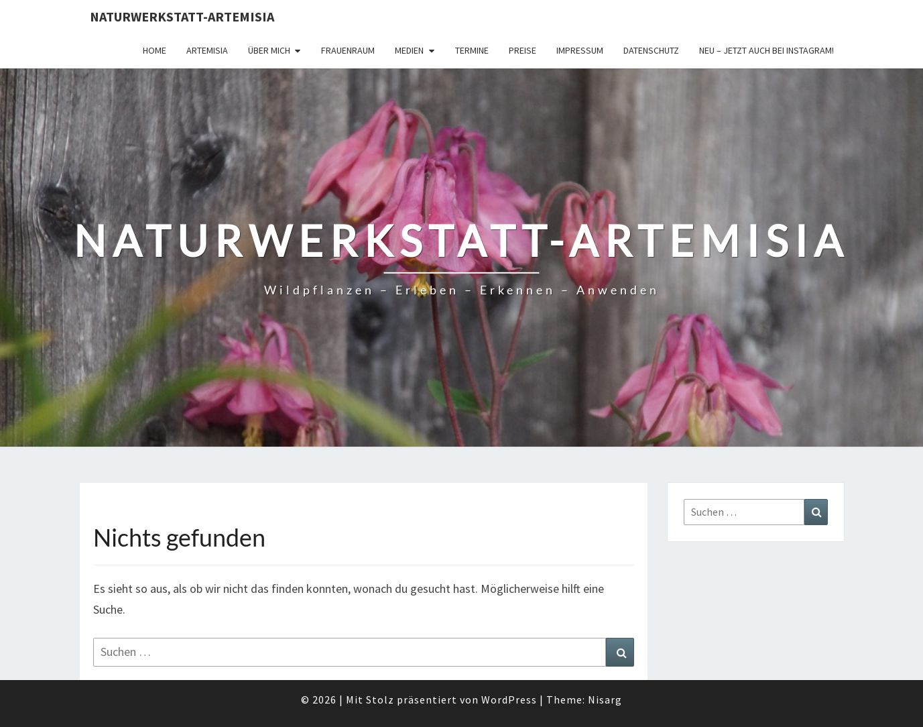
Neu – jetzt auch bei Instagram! (766, 50)
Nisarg (605, 699)
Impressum (579, 50)
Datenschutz (651, 50)
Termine (472, 50)
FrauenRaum (348, 50)
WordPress (509, 699)
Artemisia (207, 50)
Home (154, 50)
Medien (409, 50)
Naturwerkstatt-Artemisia (182, 16)
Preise (522, 50)
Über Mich (269, 50)
